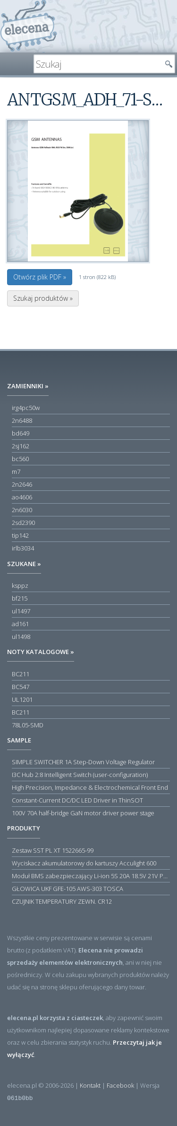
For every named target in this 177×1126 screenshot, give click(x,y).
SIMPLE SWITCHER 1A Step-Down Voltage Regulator (83, 762)
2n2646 (22, 484)
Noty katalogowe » (40, 651)
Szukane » (24, 563)
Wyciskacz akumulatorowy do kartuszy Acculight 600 (84, 863)
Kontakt (90, 1085)
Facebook (120, 1085)
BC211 (20, 674)
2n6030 (22, 510)
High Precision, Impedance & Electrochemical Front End (90, 787)
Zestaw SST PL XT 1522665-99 (52, 850)
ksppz (20, 585)
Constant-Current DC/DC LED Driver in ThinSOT (77, 800)
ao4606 (22, 497)
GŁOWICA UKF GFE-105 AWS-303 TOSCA (67, 888)
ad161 (20, 624)
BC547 (20, 686)
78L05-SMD (27, 725)
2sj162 (20, 446)
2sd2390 (23, 522)
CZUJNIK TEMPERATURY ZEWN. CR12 (62, 901)
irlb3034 (23, 548)
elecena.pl (28, 26)
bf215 (19, 598)
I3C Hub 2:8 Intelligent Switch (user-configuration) (80, 774)
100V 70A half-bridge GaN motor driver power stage (83, 813)
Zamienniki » (28, 386)
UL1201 (22, 699)
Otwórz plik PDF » (39, 276)
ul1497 (21, 611)
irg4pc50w (26, 407)
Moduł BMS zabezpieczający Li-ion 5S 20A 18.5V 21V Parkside (91, 876)
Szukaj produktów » (43, 298)
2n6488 (22, 420)
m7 (16, 471)
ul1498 (21, 636)
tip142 (20, 535)
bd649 (20, 433)
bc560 (20, 458)
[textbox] (97, 63)
